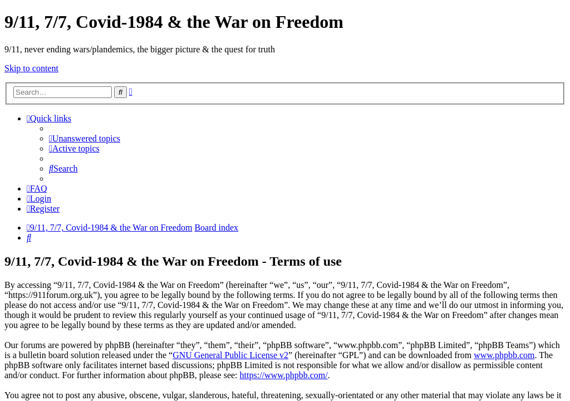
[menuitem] (84, 138)
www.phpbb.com (504, 355)
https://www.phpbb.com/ (284, 375)
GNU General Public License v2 (230, 355)
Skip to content (31, 68)
